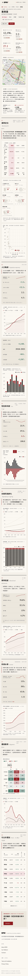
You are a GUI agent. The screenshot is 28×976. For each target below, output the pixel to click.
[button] (4, 61)
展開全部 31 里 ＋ (14, 905)
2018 (23, 451)
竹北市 (17, 6)
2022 (19, 451)
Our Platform (4, 950)
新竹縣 (13, 6)
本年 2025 (15, 451)
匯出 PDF (5, 23)
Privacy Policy (5, 964)
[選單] (2, 2)
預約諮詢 (12, 23)
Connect (3, 952)
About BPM (4, 947)
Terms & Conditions (6, 961)
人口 (9, 6)
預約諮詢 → (8, 923)
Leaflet (15, 84)
